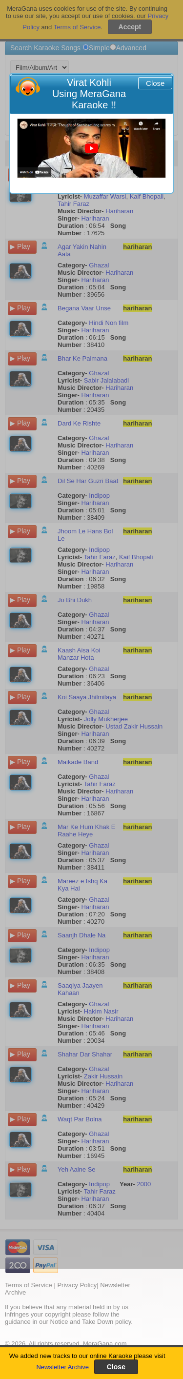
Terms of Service (28, 1285)
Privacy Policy (77, 1285)
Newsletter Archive (62, 1367)
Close (155, 83)
